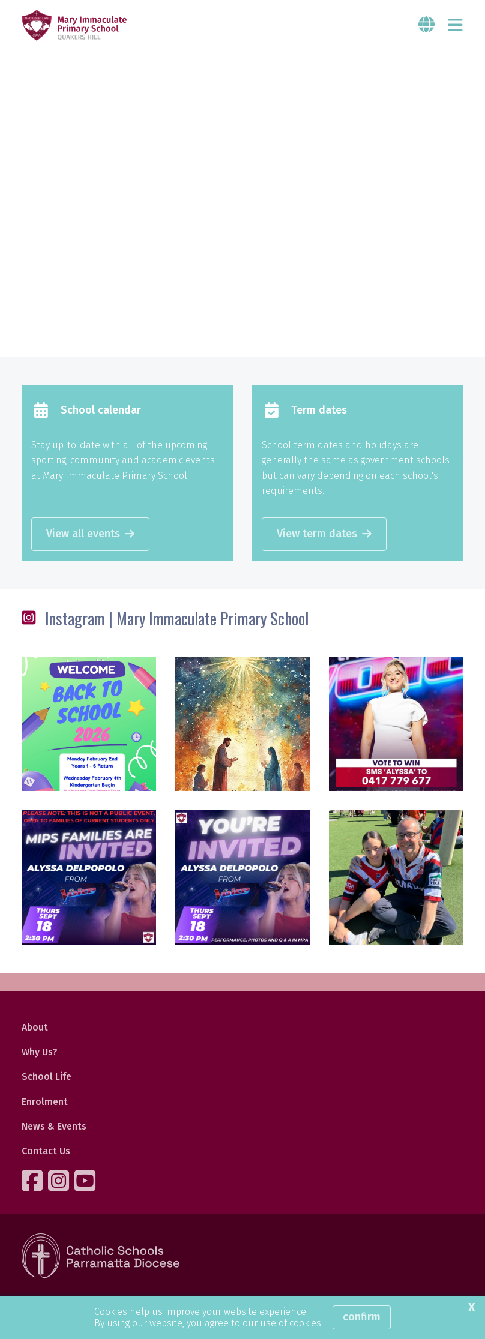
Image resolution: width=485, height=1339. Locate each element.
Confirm (362, 1316)
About (35, 1027)
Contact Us (46, 1151)
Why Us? (40, 1052)
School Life (46, 1076)
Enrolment (45, 1101)
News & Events (54, 1126)
